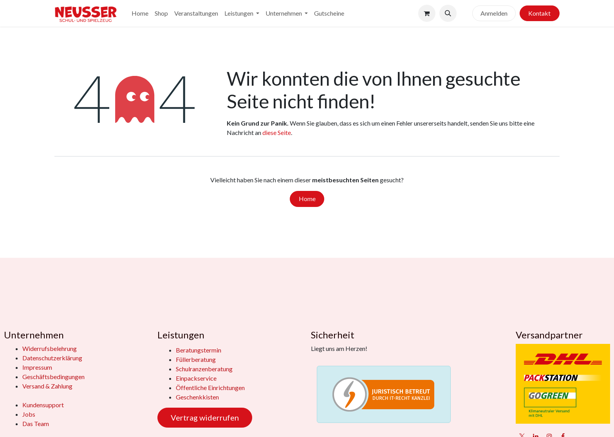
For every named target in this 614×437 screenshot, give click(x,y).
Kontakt (539, 13)
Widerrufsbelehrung (49, 348)
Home (307, 198)
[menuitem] (140, 13)
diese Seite (276, 132)
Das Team (35, 423)
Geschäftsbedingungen (53, 376)
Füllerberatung (196, 359)
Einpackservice (196, 378)
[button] (448, 13)
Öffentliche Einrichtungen (210, 387)
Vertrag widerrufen (204, 417)
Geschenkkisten (197, 397)
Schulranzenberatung (204, 368)
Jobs (28, 414)
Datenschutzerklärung (52, 357)
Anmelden (493, 13)
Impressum (37, 367)
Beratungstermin (198, 350)
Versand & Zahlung (47, 386)
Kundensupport (43, 404)
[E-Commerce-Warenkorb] (426, 13)
